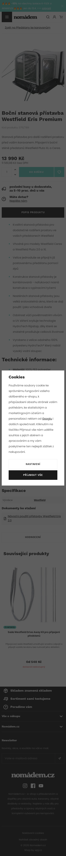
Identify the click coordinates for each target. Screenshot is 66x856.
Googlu (47, 419)
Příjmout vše (33, 475)
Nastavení (33, 464)
